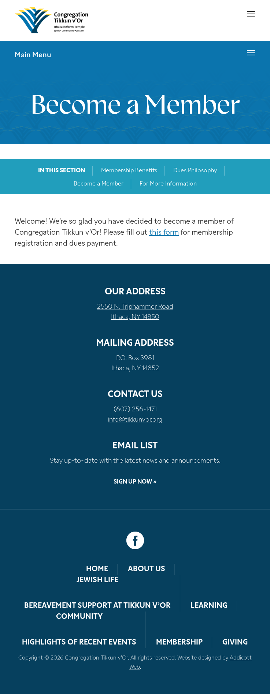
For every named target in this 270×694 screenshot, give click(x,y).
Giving (235, 642)
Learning (209, 606)
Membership (179, 642)
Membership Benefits (129, 171)
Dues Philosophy (195, 171)
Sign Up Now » (135, 482)
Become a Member (98, 184)
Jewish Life (97, 580)
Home (97, 569)
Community (79, 617)
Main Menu (33, 55)
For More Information (168, 184)
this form (164, 232)
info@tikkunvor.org (135, 419)
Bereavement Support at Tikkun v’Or (97, 606)
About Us (146, 569)
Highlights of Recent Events (79, 642)
